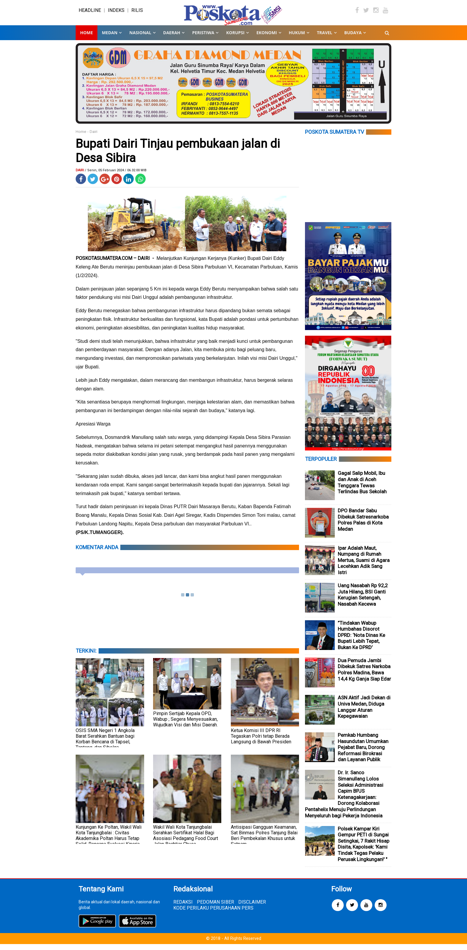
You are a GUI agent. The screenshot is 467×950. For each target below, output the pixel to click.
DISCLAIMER (252, 908)
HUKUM (297, 38)
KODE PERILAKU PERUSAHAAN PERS (213, 914)
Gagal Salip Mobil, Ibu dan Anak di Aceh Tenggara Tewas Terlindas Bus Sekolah (362, 488)
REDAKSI (183, 908)
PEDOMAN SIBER (215, 908)
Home (86, 38)
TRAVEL (324, 38)
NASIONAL (140, 38)
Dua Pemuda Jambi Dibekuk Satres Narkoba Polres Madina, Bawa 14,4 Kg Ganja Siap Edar (364, 675)
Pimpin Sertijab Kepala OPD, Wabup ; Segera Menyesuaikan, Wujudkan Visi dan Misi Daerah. (185, 725)
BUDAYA (353, 38)
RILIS (137, 13)
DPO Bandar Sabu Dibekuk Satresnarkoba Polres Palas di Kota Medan (363, 526)
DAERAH (171, 38)
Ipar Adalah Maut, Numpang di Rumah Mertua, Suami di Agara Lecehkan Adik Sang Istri (364, 566)
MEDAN (109, 38)
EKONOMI (266, 38)
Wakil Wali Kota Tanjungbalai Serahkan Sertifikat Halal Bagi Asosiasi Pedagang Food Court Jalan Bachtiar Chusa (185, 841)
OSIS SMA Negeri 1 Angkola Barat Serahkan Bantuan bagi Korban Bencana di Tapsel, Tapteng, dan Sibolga (105, 745)
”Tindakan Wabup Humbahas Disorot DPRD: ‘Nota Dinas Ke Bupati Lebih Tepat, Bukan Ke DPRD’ (361, 641)
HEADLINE (90, 13)
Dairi (93, 137)
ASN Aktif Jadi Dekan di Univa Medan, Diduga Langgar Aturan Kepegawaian (364, 713)
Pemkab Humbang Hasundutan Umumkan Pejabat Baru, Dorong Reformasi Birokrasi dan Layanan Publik (363, 753)
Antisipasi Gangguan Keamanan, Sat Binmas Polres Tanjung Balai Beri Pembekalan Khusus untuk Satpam (264, 841)
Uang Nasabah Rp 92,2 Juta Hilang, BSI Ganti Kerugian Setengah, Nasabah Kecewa (363, 600)
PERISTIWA (203, 38)
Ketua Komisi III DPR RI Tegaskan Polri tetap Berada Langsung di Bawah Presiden (261, 742)
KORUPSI (235, 38)
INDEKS (116, 13)
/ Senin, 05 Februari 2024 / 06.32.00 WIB (116, 176)
